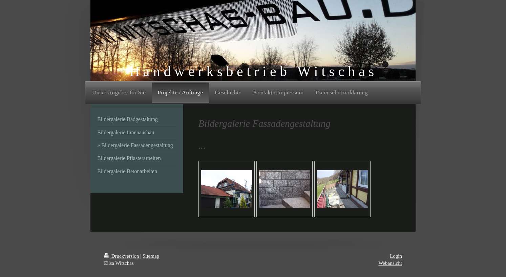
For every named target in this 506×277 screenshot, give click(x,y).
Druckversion (122, 256)
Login (396, 256)
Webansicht (390, 263)
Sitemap (151, 256)
